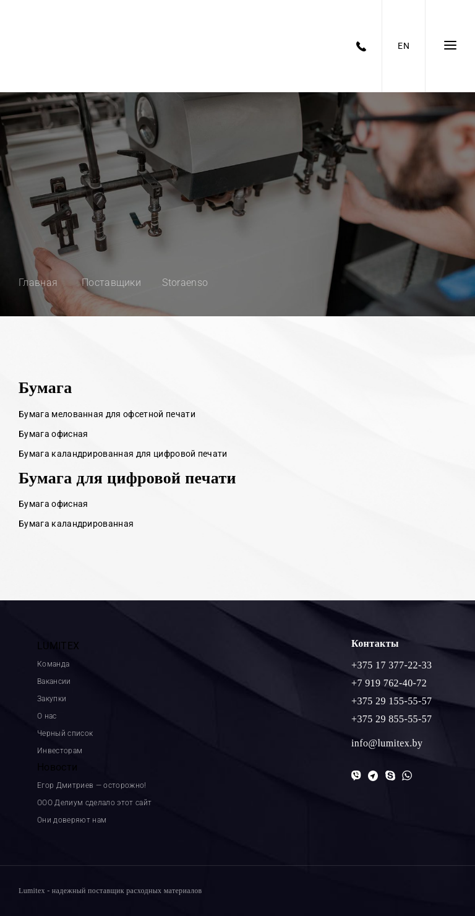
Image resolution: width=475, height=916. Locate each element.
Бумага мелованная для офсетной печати (107, 414)
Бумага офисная (53, 434)
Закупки (51, 698)
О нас (47, 716)
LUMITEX (58, 646)
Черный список (65, 733)
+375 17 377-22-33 (391, 665)
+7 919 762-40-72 (389, 683)
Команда (53, 664)
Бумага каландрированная (76, 524)
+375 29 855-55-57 (391, 719)
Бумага (45, 388)
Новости (57, 767)
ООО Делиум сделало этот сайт (94, 802)
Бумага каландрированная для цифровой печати (123, 454)
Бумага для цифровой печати (127, 478)
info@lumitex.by (386, 743)
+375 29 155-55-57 (391, 701)
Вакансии (54, 681)
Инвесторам (59, 750)
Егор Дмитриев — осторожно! (92, 785)
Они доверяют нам (71, 820)
